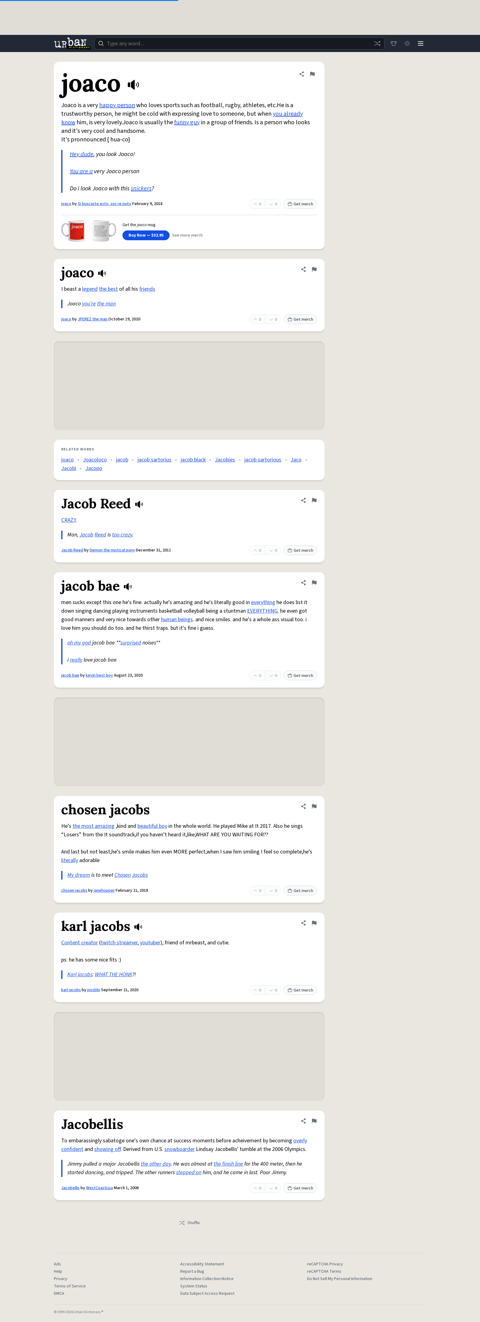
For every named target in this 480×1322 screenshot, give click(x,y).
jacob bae (70, 675)
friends (147, 289)
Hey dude (81, 154)
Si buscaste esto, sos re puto (104, 204)
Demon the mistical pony (112, 550)
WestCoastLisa (99, 1188)
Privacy (60, 1279)
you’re (89, 304)
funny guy (187, 122)
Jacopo (93, 468)
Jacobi (68, 468)
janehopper (104, 890)
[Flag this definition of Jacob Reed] (314, 500)
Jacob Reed (72, 550)
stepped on (188, 1172)
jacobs (85, 974)
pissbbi (93, 990)
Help (58, 1271)
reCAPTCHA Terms (324, 1271)
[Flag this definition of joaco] (312, 74)
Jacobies (225, 460)
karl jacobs (71, 990)
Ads (57, 1264)
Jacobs (140, 875)
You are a (81, 171)
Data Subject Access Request (207, 1293)
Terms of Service (70, 1286)
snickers (141, 188)
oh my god (79, 643)
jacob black (193, 460)
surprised (130, 643)
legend (90, 289)
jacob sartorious (262, 460)
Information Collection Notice (207, 1279)
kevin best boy (99, 675)
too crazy (122, 535)
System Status (193, 1286)
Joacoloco (95, 460)
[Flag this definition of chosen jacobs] (314, 806)
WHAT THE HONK (113, 974)
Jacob (86, 535)
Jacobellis (70, 1188)
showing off (107, 1149)
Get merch (300, 204)
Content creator (79, 943)
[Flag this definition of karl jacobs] (314, 923)
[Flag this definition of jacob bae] (314, 583)
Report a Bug (192, 1271)
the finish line (228, 1164)
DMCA (59, 1293)
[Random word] (377, 43)
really (76, 660)
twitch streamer (119, 943)
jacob (122, 460)
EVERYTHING (262, 611)
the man (106, 304)
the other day (156, 1164)
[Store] (393, 43)
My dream (78, 875)
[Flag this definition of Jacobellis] (314, 1121)
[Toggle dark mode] (407, 43)
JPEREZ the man (93, 319)
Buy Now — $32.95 (146, 235)
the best (108, 289)
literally (69, 860)
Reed (100, 535)
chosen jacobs (74, 890)
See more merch (187, 235)
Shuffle (189, 1223)
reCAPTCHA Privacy (325, 1264)
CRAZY (68, 520)
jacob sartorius (154, 460)
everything (263, 602)
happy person (117, 105)
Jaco (296, 460)
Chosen (122, 875)
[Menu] (420, 43)
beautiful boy (152, 826)
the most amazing (93, 826)
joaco (66, 204)
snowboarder (179, 1149)
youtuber (150, 943)
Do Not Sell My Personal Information (339, 1279)
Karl (72, 974)
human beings (177, 619)
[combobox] (239, 43)
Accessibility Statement (202, 1264)
